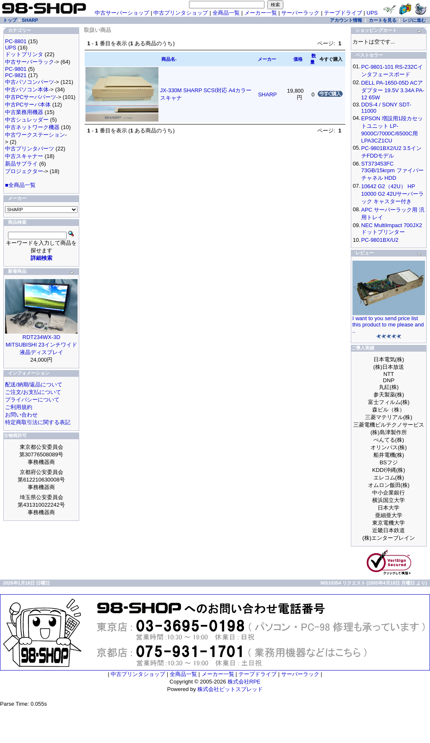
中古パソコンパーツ (29, 82)
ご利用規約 (18, 407)
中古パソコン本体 (27, 89)
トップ (10, 20)
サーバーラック (300, 13)
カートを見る (382, 20)
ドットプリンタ (24, 54)
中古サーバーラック (29, 62)
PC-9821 (15, 75)
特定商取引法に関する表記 (37, 422)
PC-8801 (15, 41)
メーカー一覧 (260, 13)
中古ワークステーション (35, 135)
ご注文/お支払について (33, 392)
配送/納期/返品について (33, 384)
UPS (372, 13)
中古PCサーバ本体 (28, 104)
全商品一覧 (226, 13)
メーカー (267, 59)
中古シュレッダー (27, 119)
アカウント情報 (346, 20)
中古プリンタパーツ (29, 148)
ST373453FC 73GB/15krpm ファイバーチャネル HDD (392, 171)
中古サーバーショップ (122, 13)
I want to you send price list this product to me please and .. (388, 324)
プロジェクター (24, 171)
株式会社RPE (244, 681)
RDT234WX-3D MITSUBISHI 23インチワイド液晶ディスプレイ (41, 344)
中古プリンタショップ (180, 13)
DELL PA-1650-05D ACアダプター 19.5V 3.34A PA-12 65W (393, 90)
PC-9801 (15, 69)
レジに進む (414, 20)
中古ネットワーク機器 (32, 127)
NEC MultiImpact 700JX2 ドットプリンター (391, 228)
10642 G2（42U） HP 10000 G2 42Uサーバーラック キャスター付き (392, 194)
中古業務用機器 (24, 112)
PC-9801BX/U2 (380, 240)
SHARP (30, 20)
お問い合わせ (21, 415)
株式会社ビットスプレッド (230, 689)
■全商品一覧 (20, 185)
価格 (298, 59)
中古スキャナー (24, 156)
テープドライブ (343, 13)
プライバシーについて (32, 399)
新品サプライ (21, 164)
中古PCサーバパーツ (30, 97)
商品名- (169, 59)
